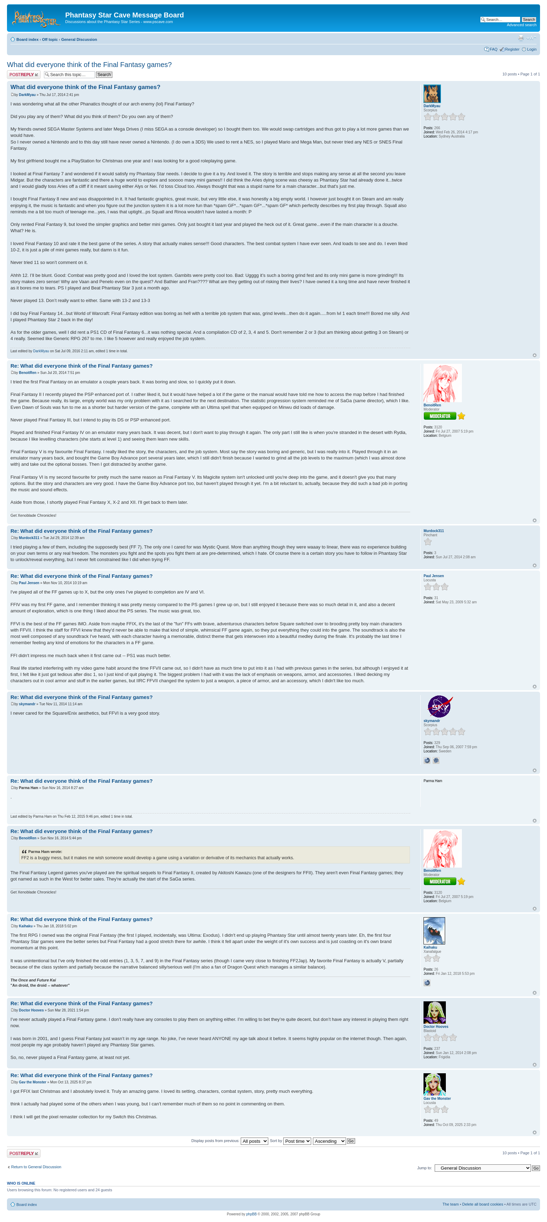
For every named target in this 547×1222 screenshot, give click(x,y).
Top (535, 355)
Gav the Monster (32, 1082)
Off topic (50, 39)
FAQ (493, 49)
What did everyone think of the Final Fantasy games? (89, 64)
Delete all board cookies (482, 1204)
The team (451, 1204)
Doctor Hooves (31, 1010)
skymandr (27, 704)
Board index (27, 39)
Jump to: (424, 1168)
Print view (521, 38)
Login (532, 49)
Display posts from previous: (230, 1141)
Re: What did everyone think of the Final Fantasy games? (81, 366)
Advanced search (522, 25)
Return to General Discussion (36, 1167)
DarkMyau (27, 95)
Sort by (290, 1141)
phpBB (251, 1214)
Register (512, 49)
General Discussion (79, 39)
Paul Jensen (29, 583)
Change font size (531, 38)
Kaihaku (25, 926)
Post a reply (23, 74)
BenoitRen (27, 373)
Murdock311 (29, 538)
